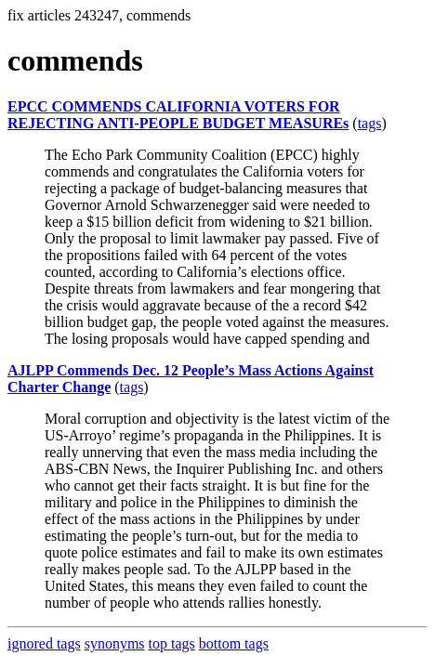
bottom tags (234, 643)
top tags (172, 643)
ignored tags (44, 643)
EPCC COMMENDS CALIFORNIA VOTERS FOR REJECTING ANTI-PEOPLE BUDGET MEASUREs (178, 114)
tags (370, 123)
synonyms (115, 643)
